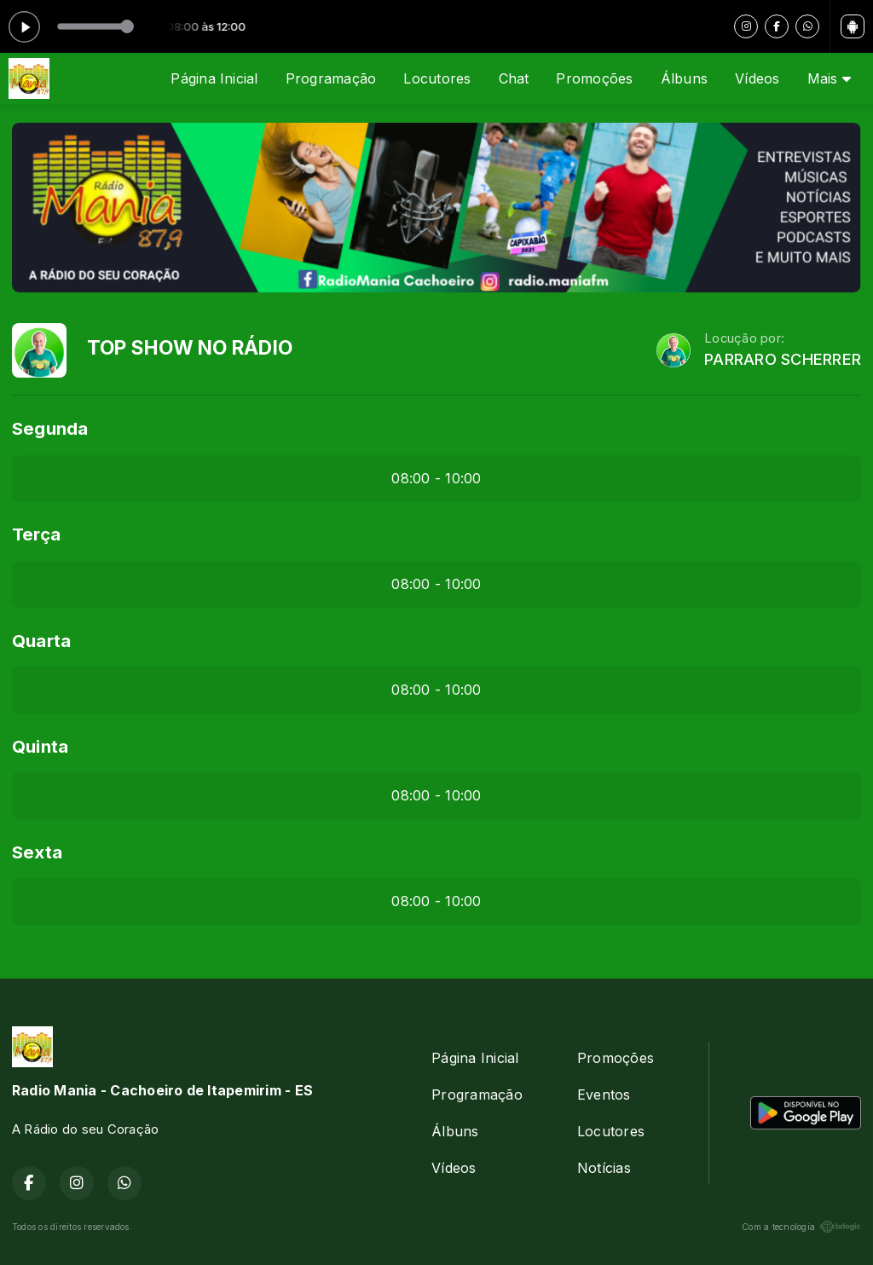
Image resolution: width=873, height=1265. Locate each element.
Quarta (41, 640)
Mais (829, 78)
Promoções (594, 78)
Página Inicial (214, 78)
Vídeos (757, 78)
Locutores (437, 78)
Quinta (40, 746)
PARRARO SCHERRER (782, 359)
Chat (514, 78)
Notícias (604, 1167)
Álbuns (684, 78)
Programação (331, 78)
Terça (36, 534)
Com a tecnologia (801, 1227)
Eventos (604, 1094)
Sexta (37, 852)
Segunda (50, 428)
